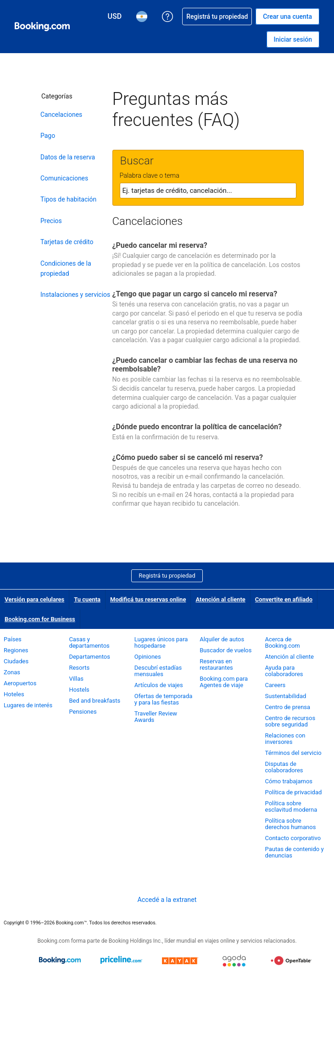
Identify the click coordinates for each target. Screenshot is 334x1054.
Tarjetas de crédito (67, 242)
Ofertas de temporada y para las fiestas (163, 699)
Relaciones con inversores (285, 738)
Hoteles (14, 694)
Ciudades (16, 661)
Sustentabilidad (285, 696)
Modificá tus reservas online (148, 599)
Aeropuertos (20, 683)
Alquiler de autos (222, 639)
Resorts (79, 667)
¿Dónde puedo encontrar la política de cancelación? (197, 426)
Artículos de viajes (158, 685)
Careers (275, 685)
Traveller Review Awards (155, 716)
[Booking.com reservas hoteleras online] (42, 26)
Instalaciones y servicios (75, 294)
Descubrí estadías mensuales (158, 670)
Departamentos (89, 656)
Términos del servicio (293, 752)
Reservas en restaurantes (216, 664)
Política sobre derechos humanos (290, 823)
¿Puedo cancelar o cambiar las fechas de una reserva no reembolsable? (205, 364)
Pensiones (82, 711)
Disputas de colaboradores (284, 767)
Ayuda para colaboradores (284, 670)
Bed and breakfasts (94, 700)
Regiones (16, 650)
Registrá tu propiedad (167, 575)
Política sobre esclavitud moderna (291, 806)
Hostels (79, 689)
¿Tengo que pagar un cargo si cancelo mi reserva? (195, 293)
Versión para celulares (34, 599)
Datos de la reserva (67, 157)
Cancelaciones (61, 114)
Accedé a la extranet (166, 899)
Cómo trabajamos (288, 781)
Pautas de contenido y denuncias (294, 852)
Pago (47, 135)
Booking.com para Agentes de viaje (224, 681)
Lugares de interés (28, 705)
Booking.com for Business (40, 619)
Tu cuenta (87, 599)
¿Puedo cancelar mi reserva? (159, 245)
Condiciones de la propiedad (65, 268)
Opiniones (147, 656)
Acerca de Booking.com (282, 642)
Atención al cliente (220, 599)
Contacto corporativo (293, 838)
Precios (51, 220)
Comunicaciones (64, 178)
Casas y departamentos (89, 642)
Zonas (12, 672)
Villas (76, 678)
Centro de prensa (288, 707)
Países (13, 639)
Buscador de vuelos (225, 650)
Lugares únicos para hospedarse (161, 642)
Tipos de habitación (68, 199)
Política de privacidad (293, 792)
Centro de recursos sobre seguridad (290, 721)
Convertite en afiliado (283, 599)
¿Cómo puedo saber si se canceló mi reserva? (187, 457)
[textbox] (208, 190)
